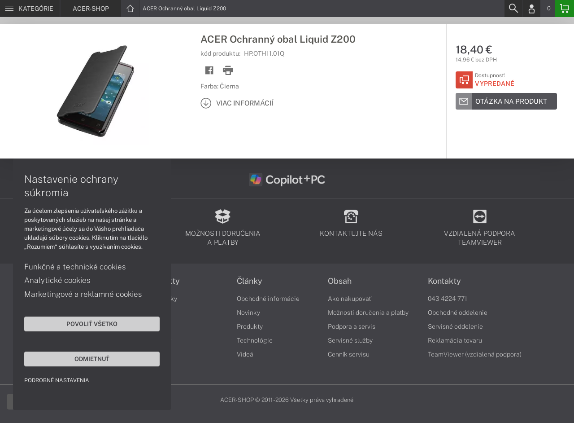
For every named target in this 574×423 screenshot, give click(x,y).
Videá (245, 354)
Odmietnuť (85, 358)
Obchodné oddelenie (457, 312)
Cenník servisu (349, 354)
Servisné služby (350, 340)
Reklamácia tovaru (455, 340)
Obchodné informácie (268, 298)
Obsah (340, 281)
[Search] (513, 8)
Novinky (248, 312)
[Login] (531, 8)
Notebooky (161, 298)
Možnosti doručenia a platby (368, 312)
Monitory (158, 340)
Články (249, 281)
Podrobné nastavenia (57, 380)
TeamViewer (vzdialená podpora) (475, 354)
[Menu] (30, 8)
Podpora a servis (351, 326)
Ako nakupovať (349, 298)
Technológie (255, 340)
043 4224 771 (447, 298)
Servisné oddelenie (455, 326)
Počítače (158, 326)
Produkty (163, 281)
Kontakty (444, 281)
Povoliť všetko (85, 323)
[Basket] (564, 8)
